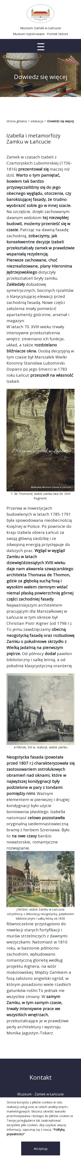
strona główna (16, 121)
